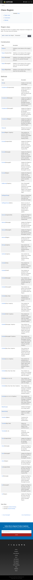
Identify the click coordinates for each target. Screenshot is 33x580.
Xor (2, 467)
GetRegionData (5, 195)
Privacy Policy (13, 578)
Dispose (3, 127)
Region (3, 48)
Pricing (16, 555)
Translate (4, 423)
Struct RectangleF (6, 514)
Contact (21, 578)
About (16, 570)
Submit (16, 534)
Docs (16, 557)
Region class (7, 15)
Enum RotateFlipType (26, 514)
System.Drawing (12, 506)
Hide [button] (18, 13)
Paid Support (16, 563)
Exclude (3, 141)
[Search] (15, 5)
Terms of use (17, 578)
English (25, 1)
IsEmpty (3, 244)
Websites (16, 568)
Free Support (16, 561)
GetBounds (4, 183)
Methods (6, 20)
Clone (3, 82)
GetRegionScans (5, 202)
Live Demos (16, 559)
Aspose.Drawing (11, 508)
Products (16, 551)
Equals (3, 132)
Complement (4, 87)
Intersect (3, 214)
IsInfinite (3, 253)
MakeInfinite (4, 411)
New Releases (16, 553)
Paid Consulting (16, 564)
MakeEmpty (4, 406)
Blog (16, 566)
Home (16, 549)
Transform (4, 417)
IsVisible (3, 262)
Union (3, 438)
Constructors (7, 17)
